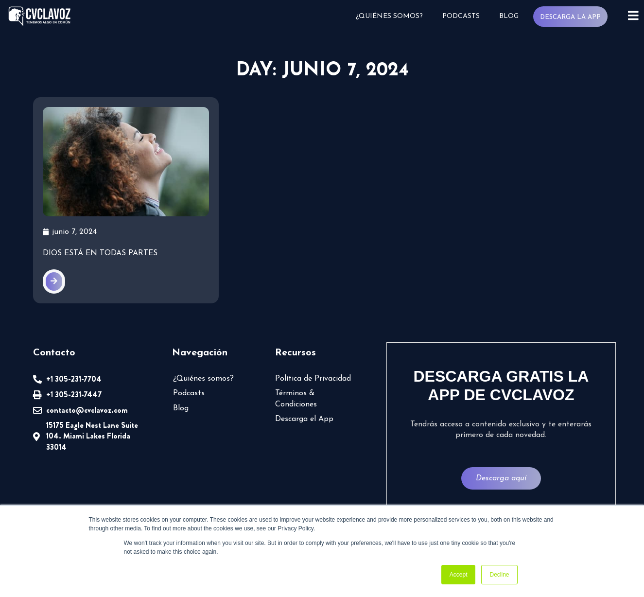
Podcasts (461, 16)
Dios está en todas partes (100, 281)
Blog (509, 16)
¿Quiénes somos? (389, 16)
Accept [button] (459, 574)
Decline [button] (499, 574)
